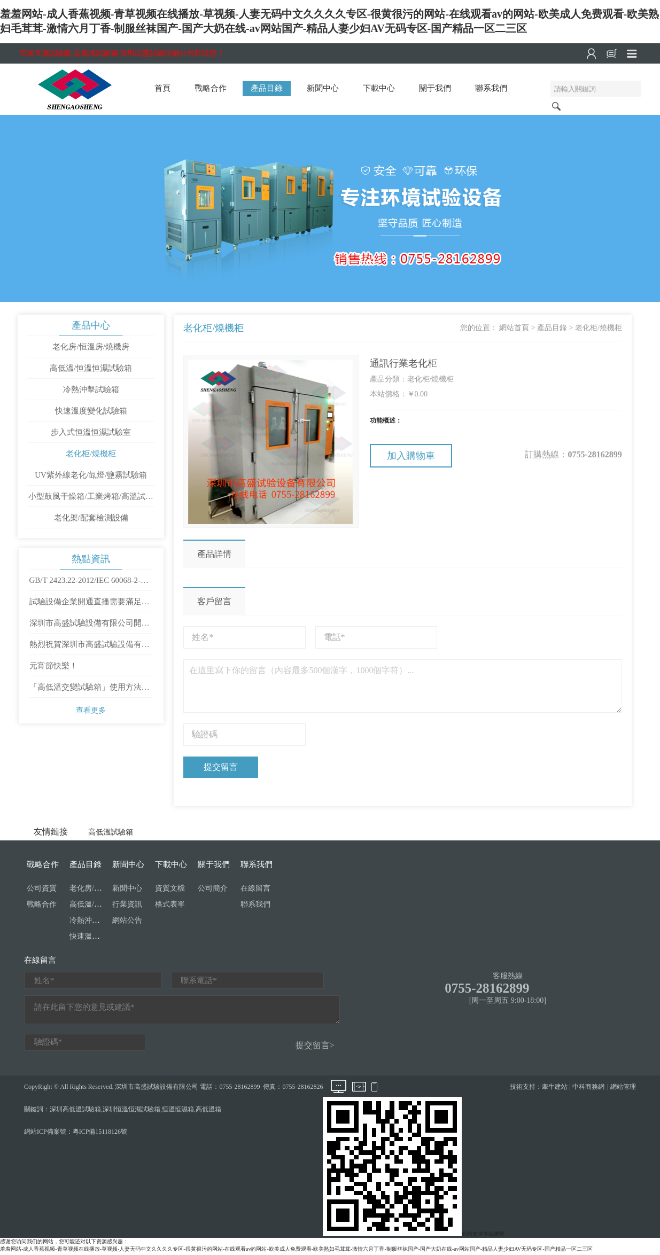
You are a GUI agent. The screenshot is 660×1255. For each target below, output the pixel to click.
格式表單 (170, 906)
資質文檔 (170, 890)
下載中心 (379, 88)
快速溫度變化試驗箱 (91, 411)
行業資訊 (127, 906)
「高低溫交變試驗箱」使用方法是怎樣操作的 (89, 692)
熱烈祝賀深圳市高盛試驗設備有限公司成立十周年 (89, 649)
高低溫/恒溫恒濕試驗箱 (91, 368)
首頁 (162, 88)
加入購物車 (411, 456)
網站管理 (623, 1089)
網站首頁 (512, 328)
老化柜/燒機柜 (91, 454)
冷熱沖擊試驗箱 (91, 390)
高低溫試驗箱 (110, 834)
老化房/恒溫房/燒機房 (91, 347)
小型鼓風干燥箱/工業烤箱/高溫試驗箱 (91, 500)
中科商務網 (588, 1089)
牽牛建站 (555, 1089)
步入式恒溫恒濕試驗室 (91, 432)
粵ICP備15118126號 (100, 1133)
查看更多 (91, 712)
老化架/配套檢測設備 (91, 518)
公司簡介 (213, 890)
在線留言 (255, 890)
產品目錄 (267, 88)
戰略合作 (211, 88)
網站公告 (127, 922)
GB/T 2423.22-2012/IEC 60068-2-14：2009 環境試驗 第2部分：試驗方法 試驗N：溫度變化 (89, 585)
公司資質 (42, 890)
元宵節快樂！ (53, 668)
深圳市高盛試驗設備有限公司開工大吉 (89, 628)
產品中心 (91, 326)
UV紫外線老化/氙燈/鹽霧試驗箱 (91, 475)
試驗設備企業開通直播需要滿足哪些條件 (89, 606)
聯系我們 (491, 88)
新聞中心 (323, 88)
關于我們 (435, 88)
